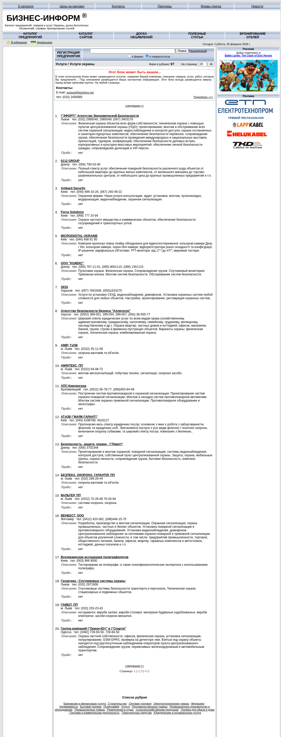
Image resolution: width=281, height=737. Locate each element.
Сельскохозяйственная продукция (157, 709)
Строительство (117, 703)
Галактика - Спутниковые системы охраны (93, 581)
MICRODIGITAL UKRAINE (79, 236)
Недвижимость (68, 706)
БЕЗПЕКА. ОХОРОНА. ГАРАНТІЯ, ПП (88, 475)
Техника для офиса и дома (197, 709)
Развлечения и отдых (120, 709)
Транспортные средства (136, 712)
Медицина (197, 703)
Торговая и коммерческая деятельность (94, 712)
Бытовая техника (90, 706)
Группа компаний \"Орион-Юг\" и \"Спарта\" (93, 628)
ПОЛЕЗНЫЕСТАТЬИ (197, 35)
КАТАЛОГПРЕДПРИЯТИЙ (30, 35)
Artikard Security (73, 188)
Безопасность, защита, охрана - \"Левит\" (92, 444)
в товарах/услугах (159, 56)
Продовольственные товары (149, 706)
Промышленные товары (89, 709)
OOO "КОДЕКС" (72, 263)
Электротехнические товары (171, 703)
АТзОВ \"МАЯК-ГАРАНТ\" (79, 417)
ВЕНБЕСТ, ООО (72, 515)
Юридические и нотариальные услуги (177, 712)
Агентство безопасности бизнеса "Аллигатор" (96, 311)
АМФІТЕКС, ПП (72, 365)
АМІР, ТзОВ (69, 345)
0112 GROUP (70, 161)
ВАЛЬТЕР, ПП (71, 495)
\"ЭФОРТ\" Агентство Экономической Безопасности (100, 116)
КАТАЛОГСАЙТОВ (86, 35)
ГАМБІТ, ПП (69, 605)
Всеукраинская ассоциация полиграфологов (95, 557)
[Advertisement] (27, 80)
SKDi (64, 287)
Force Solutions (72, 212)
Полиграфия (111, 706)
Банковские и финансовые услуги (85, 703)
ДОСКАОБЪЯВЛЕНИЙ (142, 35)
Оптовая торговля (140, 703)
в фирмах (137, 56)
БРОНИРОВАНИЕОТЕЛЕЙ (253, 35)
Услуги (125, 706)
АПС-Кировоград (73, 386)
